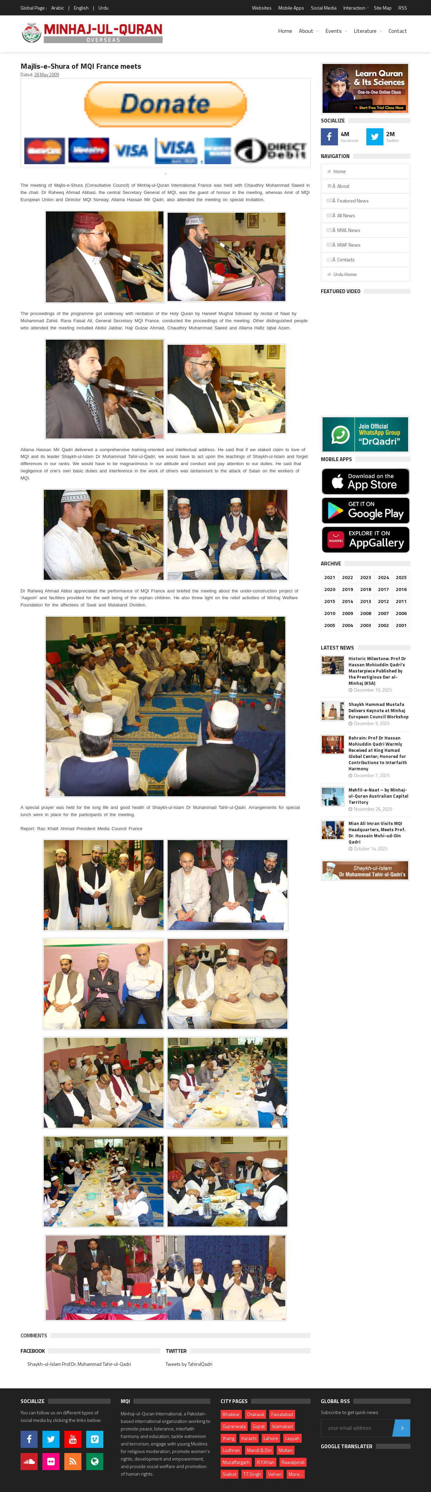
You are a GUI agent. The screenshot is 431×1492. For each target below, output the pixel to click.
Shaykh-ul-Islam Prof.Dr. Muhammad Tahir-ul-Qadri (79, 1363)
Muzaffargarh (236, 1462)
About (306, 31)
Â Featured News (347, 200)
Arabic (57, 7)
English (81, 7)
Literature (365, 31)
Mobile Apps (291, 7)
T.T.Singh (252, 1474)
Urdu (103, 7)
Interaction (354, 7)
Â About (337, 185)
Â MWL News (343, 230)
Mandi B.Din (259, 1450)
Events (333, 31)
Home (285, 31)
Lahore (271, 1438)
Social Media (324, 7)
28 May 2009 (46, 74)
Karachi (249, 1438)
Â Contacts (340, 259)
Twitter (176, 1351)
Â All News (340, 215)
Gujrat (259, 1426)
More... (296, 1474)
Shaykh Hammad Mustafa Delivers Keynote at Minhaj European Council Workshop (378, 710)
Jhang (228, 1438)
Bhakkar (231, 1414)
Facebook (32, 1351)
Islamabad (282, 1426)
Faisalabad (282, 1414)
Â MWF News (343, 244)
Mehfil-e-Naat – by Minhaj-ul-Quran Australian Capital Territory (378, 796)
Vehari (275, 1474)
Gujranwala (234, 1426)
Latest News (337, 648)
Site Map (383, 7)
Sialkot (229, 1474)
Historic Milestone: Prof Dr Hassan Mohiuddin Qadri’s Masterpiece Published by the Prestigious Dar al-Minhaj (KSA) (377, 670)
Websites (262, 7)
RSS (403, 7)
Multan (285, 1450)
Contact (398, 31)
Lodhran (231, 1450)
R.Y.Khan (265, 1462)
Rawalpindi (293, 1462)
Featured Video (341, 291)
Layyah (292, 1438)
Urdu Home (341, 274)
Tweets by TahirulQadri (189, 1363)
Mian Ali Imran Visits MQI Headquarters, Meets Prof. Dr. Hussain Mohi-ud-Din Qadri (377, 832)
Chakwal (255, 1414)
